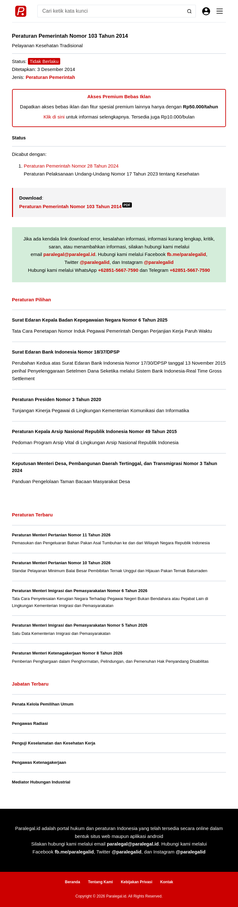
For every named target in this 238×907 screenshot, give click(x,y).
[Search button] (189, 11)
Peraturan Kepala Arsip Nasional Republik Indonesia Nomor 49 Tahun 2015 (94, 431)
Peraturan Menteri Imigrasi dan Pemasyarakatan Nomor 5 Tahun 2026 (79, 625)
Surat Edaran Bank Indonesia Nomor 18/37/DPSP (66, 351)
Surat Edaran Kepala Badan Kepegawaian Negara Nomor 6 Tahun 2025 (90, 320)
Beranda (72, 882)
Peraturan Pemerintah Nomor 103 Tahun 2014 (75, 206)
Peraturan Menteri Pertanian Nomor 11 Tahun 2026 (61, 535)
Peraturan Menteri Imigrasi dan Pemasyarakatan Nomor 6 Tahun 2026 (79, 590)
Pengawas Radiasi (30, 723)
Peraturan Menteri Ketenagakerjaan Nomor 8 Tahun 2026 (67, 653)
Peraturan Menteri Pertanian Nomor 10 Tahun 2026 (61, 562)
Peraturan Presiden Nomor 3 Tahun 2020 (56, 399)
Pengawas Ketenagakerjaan (39, 762)
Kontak (166, 882)
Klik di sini (54, 116)
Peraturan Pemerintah (50, 77)
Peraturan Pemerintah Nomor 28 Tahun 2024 (71, 166)
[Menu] (219, 11)
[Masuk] (206, 11)
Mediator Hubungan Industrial (41, 782)
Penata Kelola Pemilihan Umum (43, 704)
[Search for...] (110, 11)
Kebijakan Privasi (136, 882)
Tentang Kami (100, 882)
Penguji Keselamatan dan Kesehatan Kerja (53, 743)
